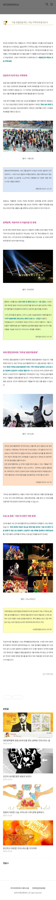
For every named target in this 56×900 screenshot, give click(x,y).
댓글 (6, 863)
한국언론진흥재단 (38, 888)
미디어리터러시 (11, 4)
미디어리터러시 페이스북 (20, 888)
